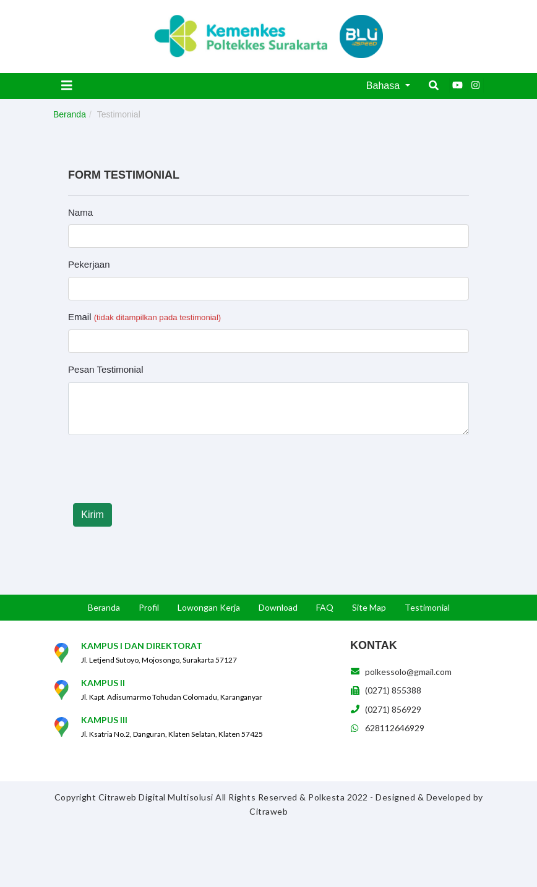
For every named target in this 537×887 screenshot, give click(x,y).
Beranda (69, 114)
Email (144, 317)
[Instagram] (475, 85)
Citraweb (268, 811)
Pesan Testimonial (105, 369)
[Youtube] (457, 85)
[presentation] (162, 469)
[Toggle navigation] (66, 85)
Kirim (92, 514)
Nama (80, 212)
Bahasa (384, 85)
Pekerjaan (89, 264)
